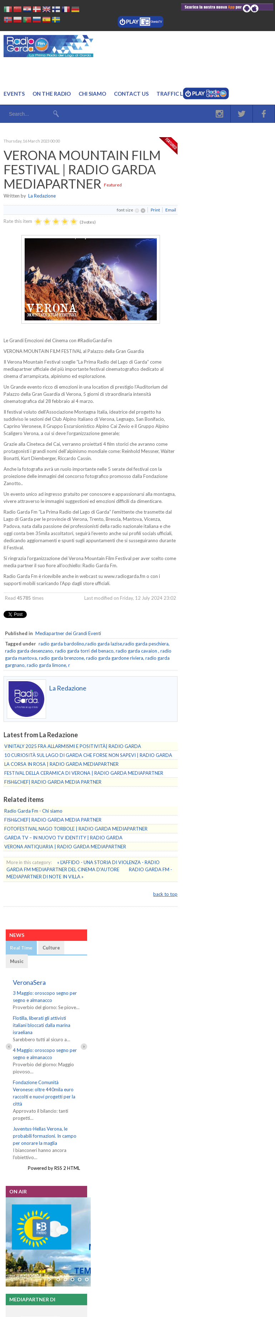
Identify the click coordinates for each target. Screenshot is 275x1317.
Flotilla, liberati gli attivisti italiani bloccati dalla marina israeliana (41, 1025)
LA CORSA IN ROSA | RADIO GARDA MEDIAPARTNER (61, 764)
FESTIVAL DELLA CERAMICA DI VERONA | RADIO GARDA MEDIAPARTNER (83, 773)
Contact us (131, 93)
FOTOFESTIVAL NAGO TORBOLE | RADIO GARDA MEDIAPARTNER (76, 829)
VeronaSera (28, 982)
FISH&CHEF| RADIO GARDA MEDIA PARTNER (52, 782)
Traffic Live (173, 93)
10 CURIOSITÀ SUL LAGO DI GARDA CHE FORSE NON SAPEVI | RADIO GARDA (88, 755)
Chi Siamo (92, 93)
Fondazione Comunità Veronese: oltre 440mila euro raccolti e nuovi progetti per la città (46, 1089)
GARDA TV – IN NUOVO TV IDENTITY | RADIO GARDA (63, 837)
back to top (165, 894)
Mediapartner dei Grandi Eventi (68, 633)
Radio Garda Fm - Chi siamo (33, 811)
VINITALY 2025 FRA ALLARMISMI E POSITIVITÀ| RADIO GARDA (72, 746)
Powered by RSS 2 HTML (54, 1161)
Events (14, 93)
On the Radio (51, 93)
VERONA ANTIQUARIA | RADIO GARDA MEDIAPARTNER (65, 846)
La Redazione (42, 196)
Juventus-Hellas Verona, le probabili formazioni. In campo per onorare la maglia (44, 1129)
